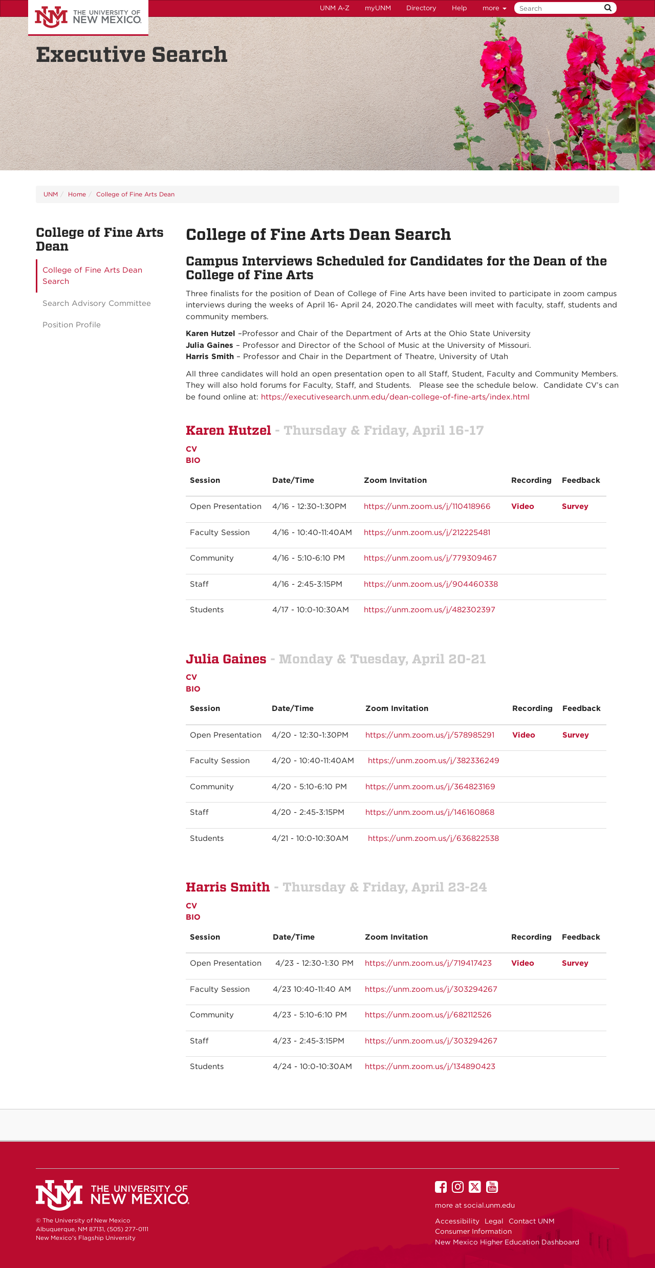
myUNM (378, 8)
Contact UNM (532, 1221)
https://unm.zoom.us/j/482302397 (429, 609)
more (495, 8)
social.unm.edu (489, 1205)
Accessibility (457, 1221)
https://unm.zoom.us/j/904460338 (431, 584)
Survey (575, 963)
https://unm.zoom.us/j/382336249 (433, 760)
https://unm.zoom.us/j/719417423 (428, 963)
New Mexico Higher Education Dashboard (507, 1242)
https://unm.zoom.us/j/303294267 (431, 989)
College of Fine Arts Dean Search (92, 275)
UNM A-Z (335, 8)
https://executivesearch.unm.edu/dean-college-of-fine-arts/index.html (395, 397)
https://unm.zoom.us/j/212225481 (427, 532)
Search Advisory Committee (96, 303)
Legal (494, 1221)
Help (459, 8)
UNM (50, 194)
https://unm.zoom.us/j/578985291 (429, 735)
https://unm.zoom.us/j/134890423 (430, 1066)
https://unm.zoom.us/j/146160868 (429, 812)
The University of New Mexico (88, 18)
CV (191, 449)
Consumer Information (473, 1231)
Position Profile (71, 324)
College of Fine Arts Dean (135, 194)
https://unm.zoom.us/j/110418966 (427, 506)
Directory (421, 8)
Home (77, 194)
